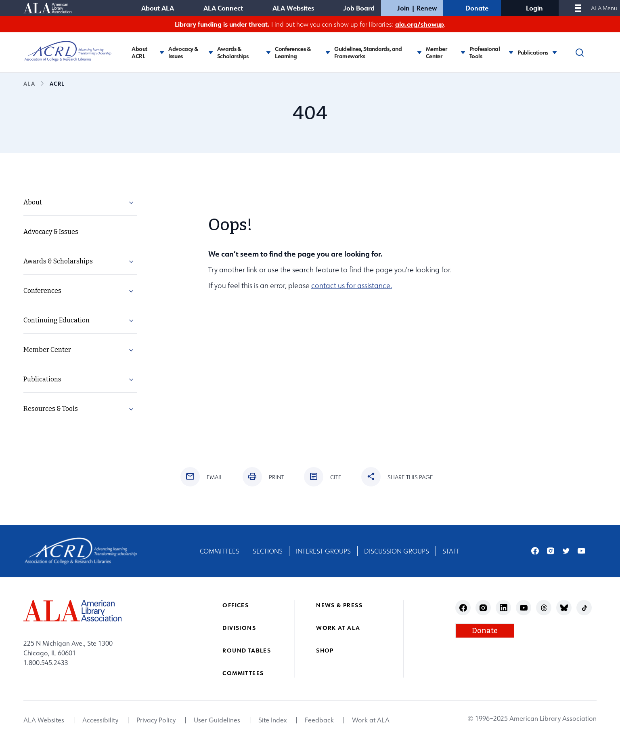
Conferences (42, 291)
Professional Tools (484, 52)
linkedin (503, 608)
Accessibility (100, 720)
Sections (268, 551)
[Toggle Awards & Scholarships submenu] (268, 52)
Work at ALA (338, 628)
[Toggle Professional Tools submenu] (511, 52)
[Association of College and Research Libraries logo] (67, 51)
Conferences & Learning (293, 52)
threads (544, 607)
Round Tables (246, 650)
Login (534, 8)
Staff (451, 551)
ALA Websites (293, 8)
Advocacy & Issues (183, 52)
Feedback (319, 720)
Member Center (436, 52)
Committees (219, 551)
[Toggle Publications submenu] (555, 52)
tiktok (584, 607)
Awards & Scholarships (233, 52)
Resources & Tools (50, 409)
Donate (476, 8)
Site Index (272, 720)
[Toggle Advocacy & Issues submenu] (211, 52)
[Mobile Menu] (578, 8)
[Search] (580, 52)
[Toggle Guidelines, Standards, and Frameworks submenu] (419, 52)
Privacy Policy (156, 720)
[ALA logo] (72, 610)
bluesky (564, 608)
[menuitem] (80, 202)
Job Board (359, 8)
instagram (551, 550)
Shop (325, 650)
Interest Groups (323, 551)
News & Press (339, 605)
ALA (29, 83)
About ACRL (139, 52)
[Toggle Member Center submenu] (463, 52)
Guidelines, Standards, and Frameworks (368, 52)
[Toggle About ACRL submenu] (162, 52)
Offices (235, 605)
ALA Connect (223, 8)
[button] (131, 204)
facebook (535, 551)
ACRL (57, 83)
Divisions (239, 628)
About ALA (157, 8)
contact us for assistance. (351, 285)
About (32, 202)
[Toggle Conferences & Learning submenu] (328, 52)
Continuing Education (56, 320)
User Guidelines (217, 720)
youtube (581, 551)
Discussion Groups (396, 551)
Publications (532, 52)
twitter (566, 550)
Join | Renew (417, 8)
